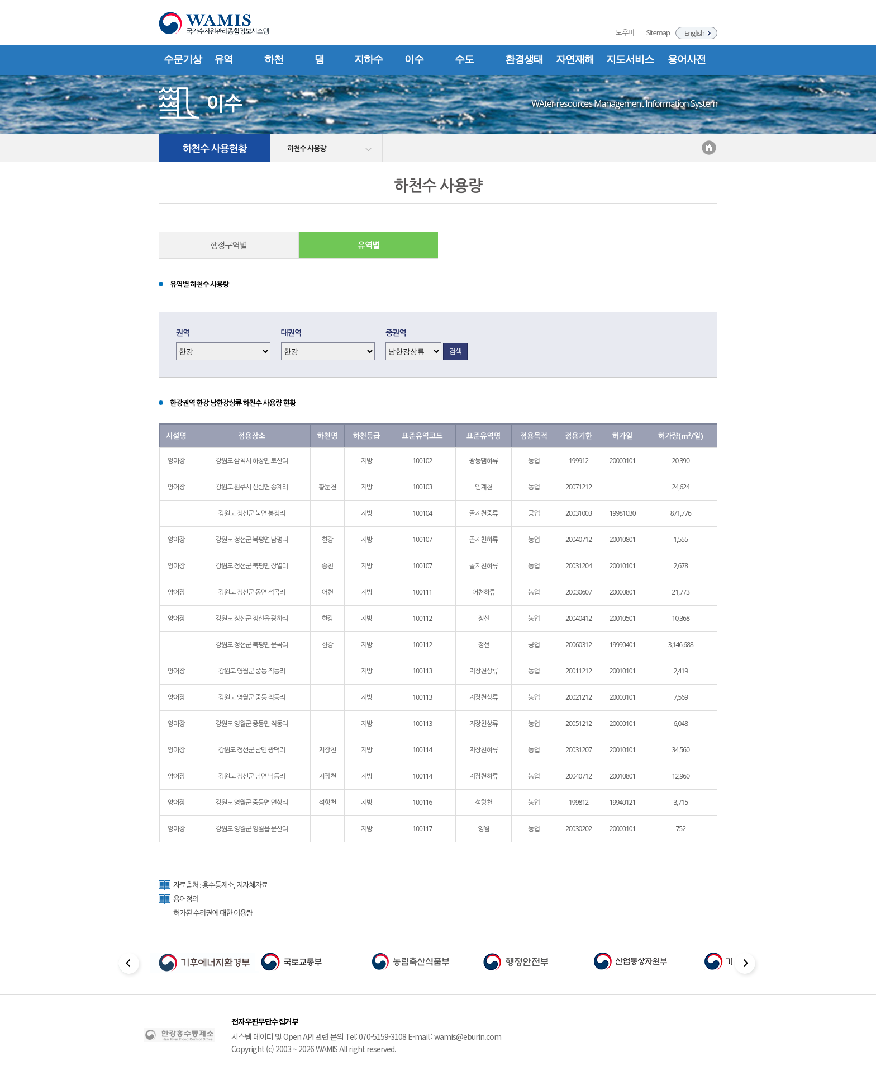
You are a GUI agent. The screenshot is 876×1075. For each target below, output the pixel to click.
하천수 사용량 (306, 148)
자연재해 (575, 59)
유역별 (368, 245)
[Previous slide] (130, 965)
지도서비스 (630, 59)
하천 (273, 59)
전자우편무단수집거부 (264, 1021)
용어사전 (687, 59)
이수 (413, 59)
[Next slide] (746, 965)
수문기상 (183, 59)
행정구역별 (228, 245)
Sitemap (658, 32)
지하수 (368, 59)
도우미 (625, 32)
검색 (455, 351)
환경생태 (524, 59)
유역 (223, 59)
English (694, 33)
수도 (464, 59)
